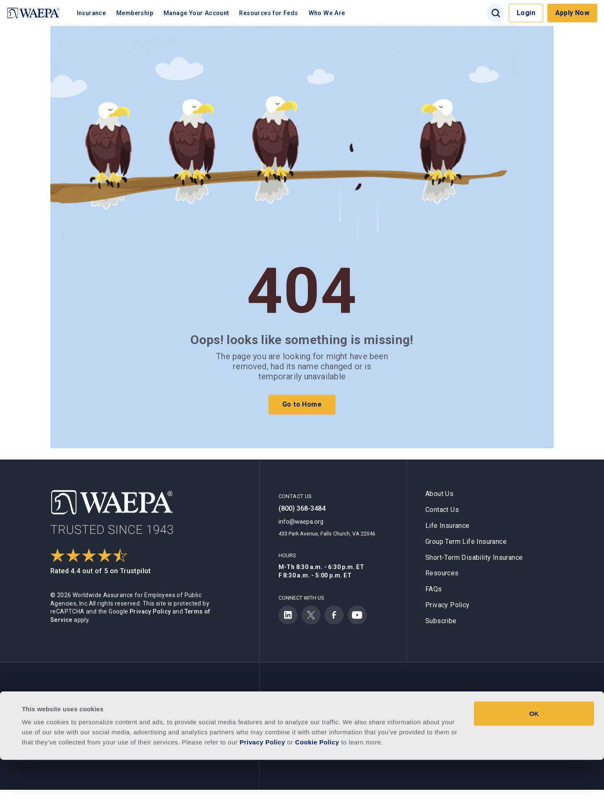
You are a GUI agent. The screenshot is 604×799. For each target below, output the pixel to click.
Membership (143, 13)
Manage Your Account (205, 13)
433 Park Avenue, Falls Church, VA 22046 (327, 533)
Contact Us (442, 510)
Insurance (100, 13)
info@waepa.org (301, 521)
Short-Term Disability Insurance (474, 557)
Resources (442, 573)
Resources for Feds (277, 13)
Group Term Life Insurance (466, 542)
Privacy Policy (150, 611)
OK (534, 752)
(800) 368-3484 (302, 508)
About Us (439, 494)
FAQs (433, 589)
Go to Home (302, 404)
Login (526, 13)
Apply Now (572, 13)
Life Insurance (447, 526)
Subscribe (441, 621)
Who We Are (336, 13)
